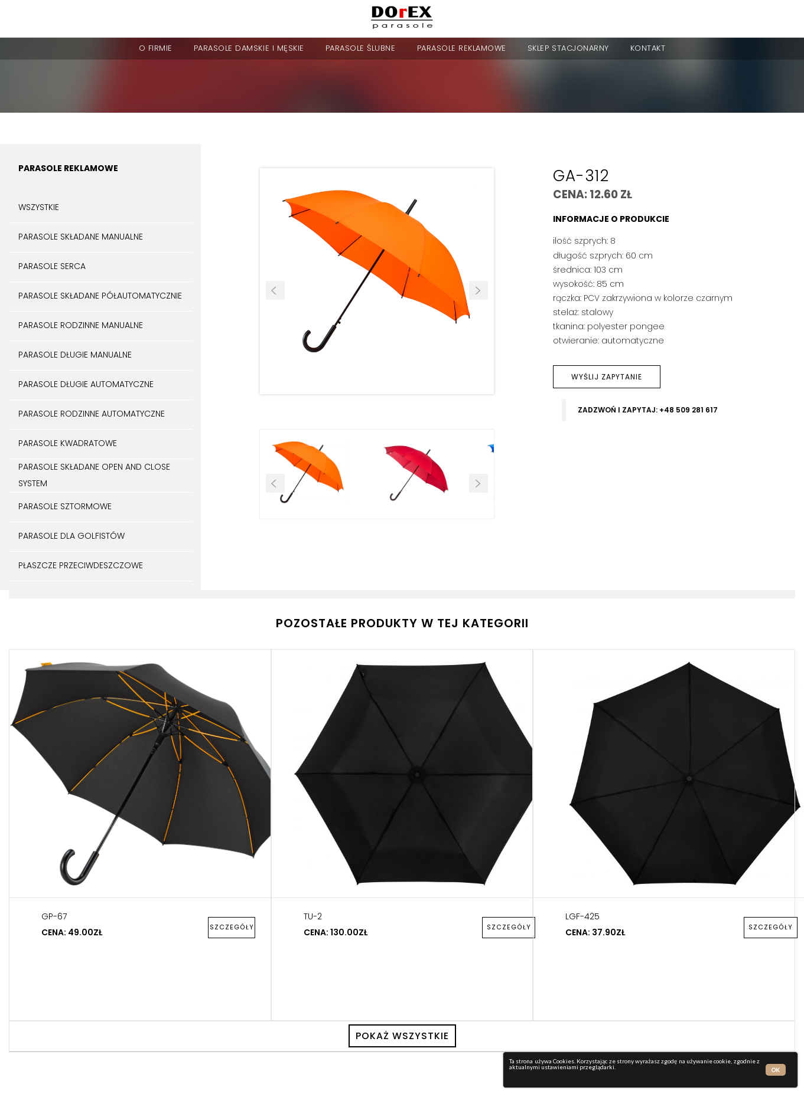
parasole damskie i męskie (249, 48)
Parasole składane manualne (80, 237)
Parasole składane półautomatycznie (100, 296)
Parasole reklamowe (461, 48)
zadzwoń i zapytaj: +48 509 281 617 (648, 410)
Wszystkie (38, 207)
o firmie (155, 48)
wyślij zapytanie (606, 377)
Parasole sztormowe (65, 506)
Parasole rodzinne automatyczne (91, 414)
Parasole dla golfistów (71, 536)
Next (478, 290)
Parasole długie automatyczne (86, 384)
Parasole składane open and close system (94, 475)
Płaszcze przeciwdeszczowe (80, 565)
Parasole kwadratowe (67, 443)
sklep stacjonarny (568, 48)
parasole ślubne (360, 48)
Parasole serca (52, 266)
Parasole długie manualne (75, 355)
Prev (275, 290)
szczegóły (232, 927)
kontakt (648, 48)
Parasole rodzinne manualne (80, 325)
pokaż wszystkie (402, 1036)
